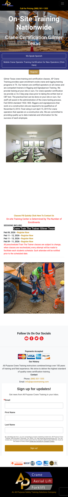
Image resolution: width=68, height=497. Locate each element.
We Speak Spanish (34, 56)
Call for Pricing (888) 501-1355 (34, 8)
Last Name (10, 425)
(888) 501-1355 (37, 379)
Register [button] (34, 72)
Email (7, 400)
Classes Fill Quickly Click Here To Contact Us (34, 215)
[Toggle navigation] (62, 3)
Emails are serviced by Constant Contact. (42, 441)
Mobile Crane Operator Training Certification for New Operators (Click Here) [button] (34, 63)
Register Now (23, 232)
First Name (10, 412)
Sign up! (34, 448)
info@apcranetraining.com (37, 382)
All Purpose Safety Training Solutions (31, 492)
